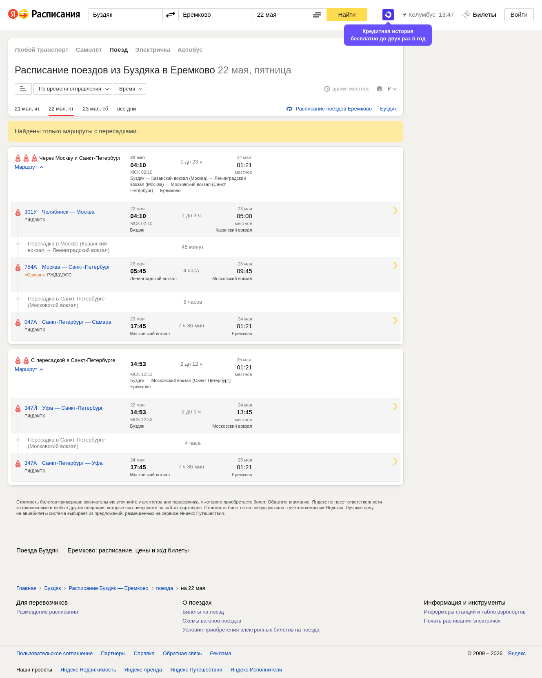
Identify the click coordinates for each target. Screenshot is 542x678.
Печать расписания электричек (462, 621)
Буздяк (137, 229)
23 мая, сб (95, 109)
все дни (126, 109)
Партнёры (113, 653)
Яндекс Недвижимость (88, 670)
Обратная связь (182, 653)
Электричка (152, 49)
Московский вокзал (232, 278)
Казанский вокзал (233, 229)
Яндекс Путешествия (196, 670)
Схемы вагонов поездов (211, 621)
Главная (26, 588)
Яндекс (517, 653)
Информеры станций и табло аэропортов (475, 612)
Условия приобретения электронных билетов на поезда (251, 630)
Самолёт (89, 49)
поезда (164, 588)
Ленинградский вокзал (153, 278)
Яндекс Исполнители (256, 670)
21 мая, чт (27, 109)
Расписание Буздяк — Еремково (108, 588)
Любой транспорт (42, 49)
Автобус (190, 49)
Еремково (242, 333)
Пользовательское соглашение (54, 653)
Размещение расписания (47, 612)
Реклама (220, 653)
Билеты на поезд (203, 612)
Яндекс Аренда (143, 670)
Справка (144, 653)
